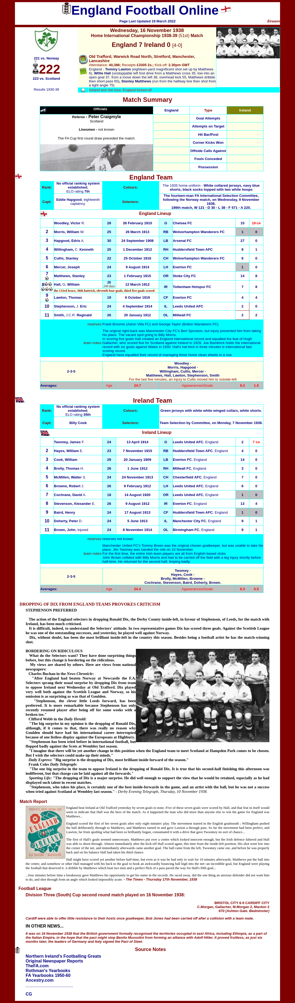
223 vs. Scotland (46, 79)
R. (69, 223)
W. (69, 232)
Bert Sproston (192, 331)
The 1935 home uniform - (211, 187)
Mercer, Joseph (67, 267)
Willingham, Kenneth (74, 249)
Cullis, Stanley (66, 258)
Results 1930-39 (46, 89)
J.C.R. (73, 315)
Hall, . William (67, 284)
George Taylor (170, 324)
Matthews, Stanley (69, 276)
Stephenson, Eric (70, 306)
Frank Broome (114, 324)
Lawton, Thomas (68, 297)
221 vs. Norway (46, 58)
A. (69, 241)
